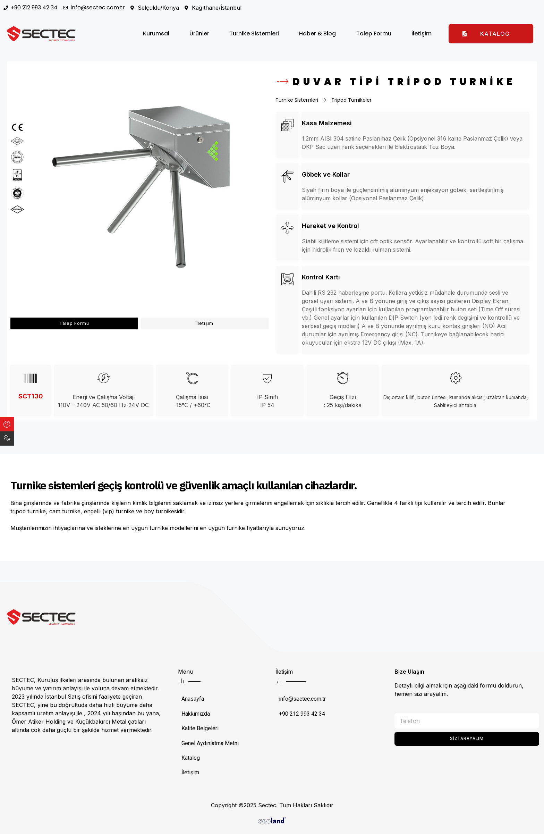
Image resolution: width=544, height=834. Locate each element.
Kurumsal (156, 33)
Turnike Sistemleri (254, 33)
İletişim (421, 33)
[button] (491, 33)
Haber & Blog (317, 33)
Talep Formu (373, 33)
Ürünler (199, 33)
